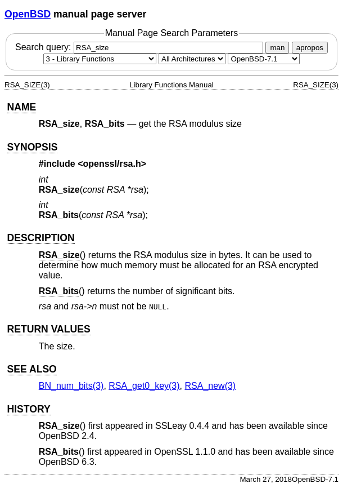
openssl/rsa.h (112, 163)
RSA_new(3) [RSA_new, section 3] (210, 386)
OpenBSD (27, 14)
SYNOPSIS (32, 147)
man (277, 47)
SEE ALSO (31, 369)
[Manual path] (264, 59)
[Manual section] (99, 59)
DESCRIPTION (40, 237)
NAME (21, 107)
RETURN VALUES (48, 329)
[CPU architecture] (192, 59)
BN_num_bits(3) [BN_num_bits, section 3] (71, 386)
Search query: (140, 47)
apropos (309, 47)
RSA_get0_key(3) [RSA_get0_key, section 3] (144, 386)
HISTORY (28, 409)
